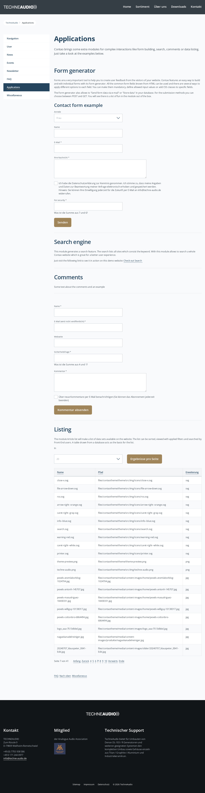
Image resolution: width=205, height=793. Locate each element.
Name (57, 127)
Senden (63, 222)
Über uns (160, 7)
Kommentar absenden (73, 410)
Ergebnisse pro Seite (144, 459)
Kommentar (60, 371)
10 (105, 661)
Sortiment (142, 7)
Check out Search (133, 260)
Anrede (57, 111)
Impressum (89, 784)
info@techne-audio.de (15, 758)
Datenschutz (103, 784)
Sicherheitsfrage (62, 351)
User (9, 46)
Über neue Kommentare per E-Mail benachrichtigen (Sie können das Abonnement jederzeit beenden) (106, 398)
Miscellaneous (79, 675)
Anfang (77, 661)
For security (60, 200)
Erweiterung (192, 472)
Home (127, 7)
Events (10, 62)
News (10, 54)
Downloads (178, 7)
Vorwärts (113, 661)
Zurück (85, 661)
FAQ (56, 675)
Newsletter (13, 71)
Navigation (12, 38)
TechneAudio (12, 22)
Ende (121, 661)
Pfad (100, 472)
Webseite (58, 336)
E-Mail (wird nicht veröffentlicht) (70, 321)
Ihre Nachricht (61, 157)
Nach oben (65, 675)
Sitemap (76, 784)
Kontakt (196, 7)
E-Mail (58, 142)
